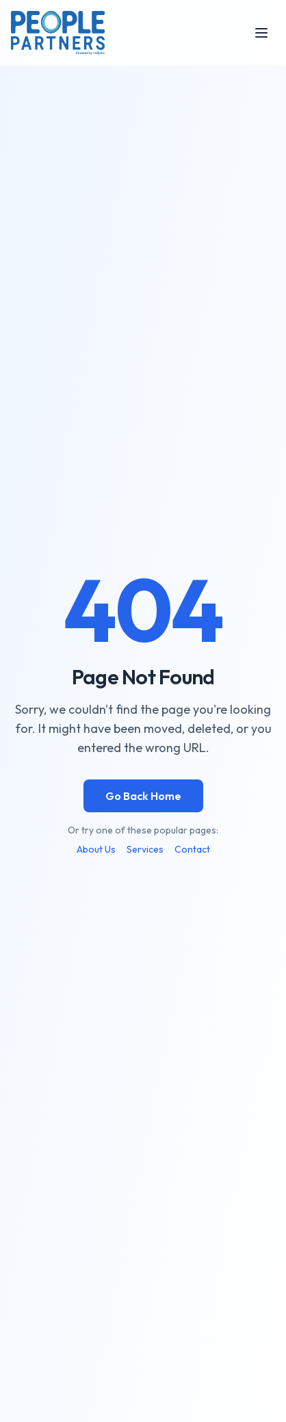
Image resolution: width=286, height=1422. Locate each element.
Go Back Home (143, 796)
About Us (96, 849)
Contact (192, 849)
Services (145, 849)
